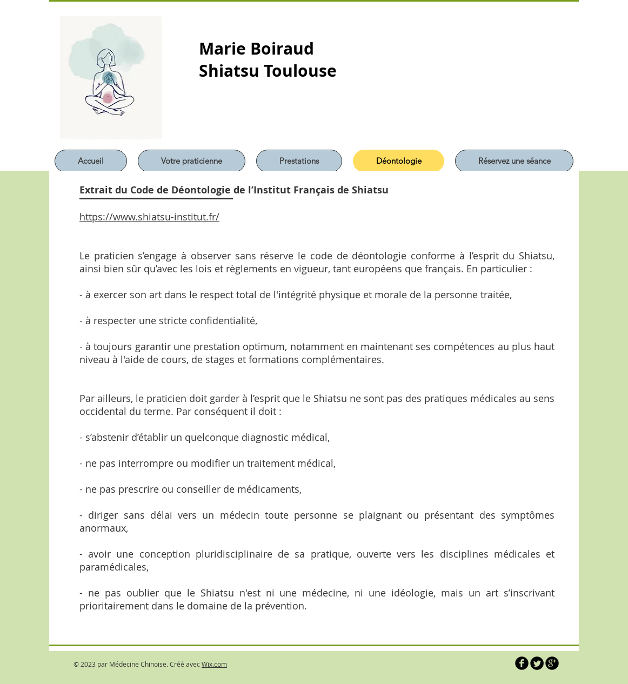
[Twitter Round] (537, 663)
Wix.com (214, 664)
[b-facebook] (522, 663)
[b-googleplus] (552, 663)
